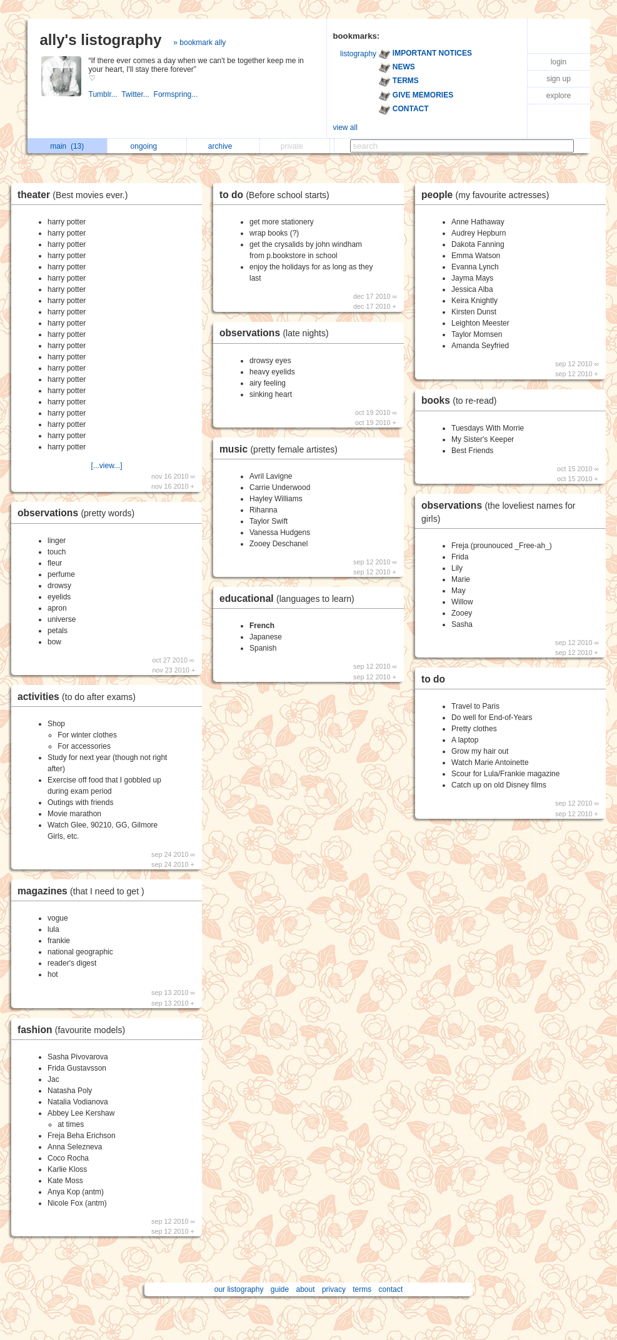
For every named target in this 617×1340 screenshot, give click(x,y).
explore (558, 95)
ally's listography (101, 39)
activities (80, 696)
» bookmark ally (199, 42)
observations (79, 513)
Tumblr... (105, 94)
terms (362, 1289)
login (558, 62)
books (462, 400)
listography (358, 53)
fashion (74, 1029)
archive (223, 146)
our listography (239, 1289)
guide (280, 1289)
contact (391, 1289)
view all (345, 127)
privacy (334, 1289)
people (488, 194)
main (67, 146)
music (281, 449)
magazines (84, 891)
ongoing (147, 146)
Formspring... (177, 94)
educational (290, 598)
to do (277, 194)
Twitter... (137, 94)
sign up (558, 78)
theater (76, 194)
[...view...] (106, 465)
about (305, 1289)
